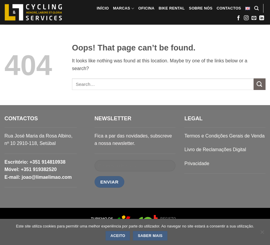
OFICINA (146, 8)
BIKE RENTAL (171, 8)
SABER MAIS (150, 236)
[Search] (256, 8)
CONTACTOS (228, 8)
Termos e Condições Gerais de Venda (224, 135)
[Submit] (260, 84)
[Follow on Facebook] (238, 18)
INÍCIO (103, 8)
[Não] (262, 233)
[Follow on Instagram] (246, 18)
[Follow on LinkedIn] (261, 18)
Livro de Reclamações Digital (215, 149)
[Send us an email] (254, 18)
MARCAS (123, 8)
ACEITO (118, 236)
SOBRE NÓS (200, 8)
